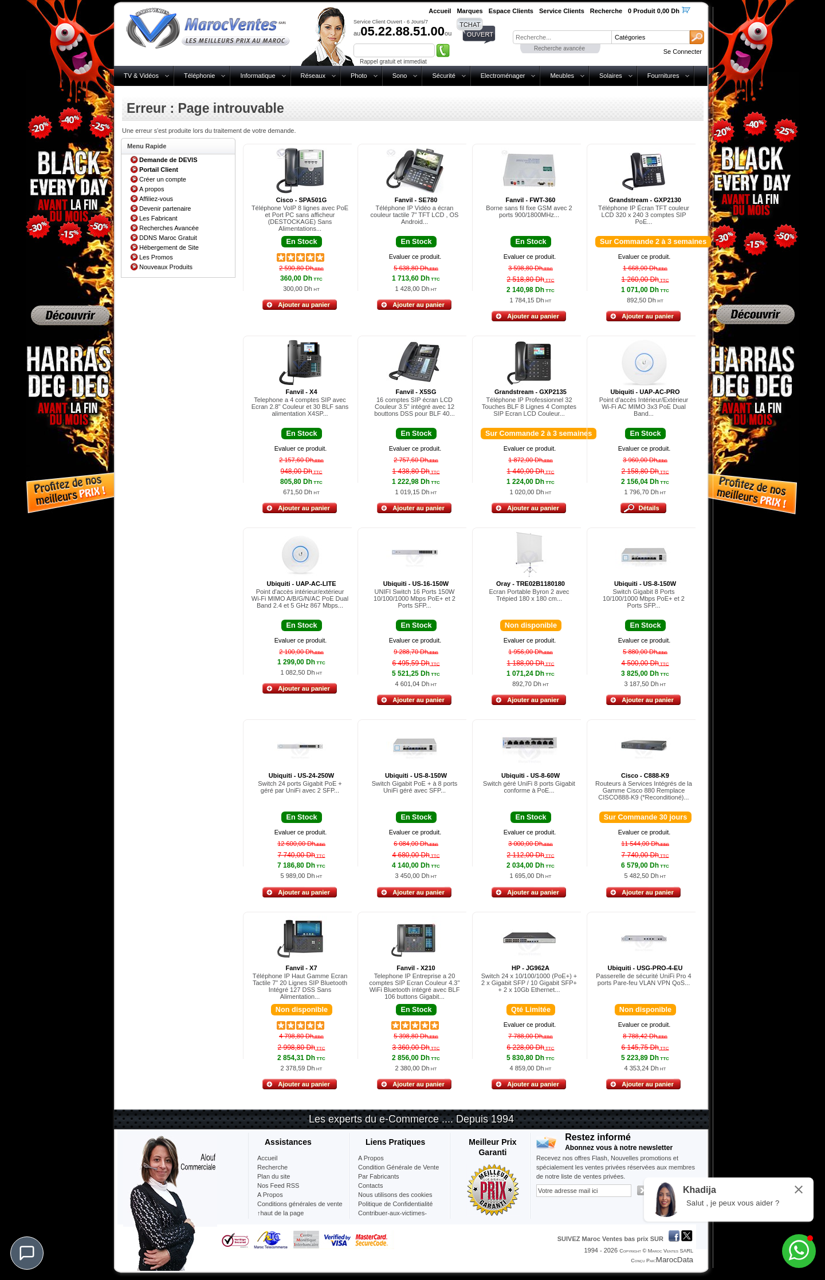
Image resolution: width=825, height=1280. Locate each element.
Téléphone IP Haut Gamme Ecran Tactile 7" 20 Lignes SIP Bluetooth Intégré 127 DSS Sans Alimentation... (300, 986)
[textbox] (562, 37)
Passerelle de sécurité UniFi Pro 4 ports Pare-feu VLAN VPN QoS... (643, 979)
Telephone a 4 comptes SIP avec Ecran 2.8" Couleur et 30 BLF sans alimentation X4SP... (300, 406)
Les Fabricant (158, 218)
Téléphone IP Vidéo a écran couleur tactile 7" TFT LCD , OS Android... (415, 214)
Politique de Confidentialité (395, 1203)
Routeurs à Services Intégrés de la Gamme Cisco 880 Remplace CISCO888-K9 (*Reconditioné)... (643, 790)
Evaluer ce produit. (415, 256)
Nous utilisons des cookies (395, 1194)
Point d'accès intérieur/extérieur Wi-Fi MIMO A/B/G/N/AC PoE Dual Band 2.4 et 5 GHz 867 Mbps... (300, 598)
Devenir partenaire (165, 208)
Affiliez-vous (156, 198)
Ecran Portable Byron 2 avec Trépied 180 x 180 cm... (529, 595)
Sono (399, 75)
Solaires (610, 75)
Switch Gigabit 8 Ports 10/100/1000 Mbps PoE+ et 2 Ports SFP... (644, 598)
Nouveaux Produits (165, 266)
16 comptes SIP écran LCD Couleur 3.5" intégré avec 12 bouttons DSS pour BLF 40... (414, 406)
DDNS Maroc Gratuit (168, 237)
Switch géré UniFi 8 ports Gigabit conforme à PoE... (529, 787)
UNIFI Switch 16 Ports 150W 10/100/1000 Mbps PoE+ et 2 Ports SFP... (414, 598)
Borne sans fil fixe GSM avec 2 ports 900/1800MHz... (529, 211)
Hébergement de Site (169, 247)
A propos (151, 189)
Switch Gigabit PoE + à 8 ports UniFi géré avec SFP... (415, 787)
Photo (359, 75)
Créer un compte (162, 179)
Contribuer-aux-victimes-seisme (392, 1218)
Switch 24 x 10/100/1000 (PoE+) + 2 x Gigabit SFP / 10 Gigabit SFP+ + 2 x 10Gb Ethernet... (529, 982)
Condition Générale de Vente (398, 1167)
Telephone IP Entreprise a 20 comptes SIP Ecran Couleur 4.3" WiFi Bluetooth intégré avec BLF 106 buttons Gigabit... (415, 986)
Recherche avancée (559, 48)
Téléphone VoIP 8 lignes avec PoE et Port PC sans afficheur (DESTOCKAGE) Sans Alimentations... (300, 218)
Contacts (370, 1185)
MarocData (674, 1259)
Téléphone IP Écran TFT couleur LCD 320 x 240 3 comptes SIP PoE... (643, 214)
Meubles (562, 75)
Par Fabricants (378, 1176)
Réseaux (313, 75)
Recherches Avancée (169, 228)
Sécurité (443, 75)
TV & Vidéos (141, 75)
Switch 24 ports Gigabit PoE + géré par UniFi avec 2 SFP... (299, 787)
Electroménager (503, 75)
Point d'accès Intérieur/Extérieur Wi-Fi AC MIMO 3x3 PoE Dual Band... (644, 406)
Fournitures (663, 75)
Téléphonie (199, 75)
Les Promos (156, 257)
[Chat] (27, 1253)
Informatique (257, 75)
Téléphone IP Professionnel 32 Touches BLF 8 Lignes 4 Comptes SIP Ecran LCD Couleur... (529, 406)
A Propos (371, 1158)
